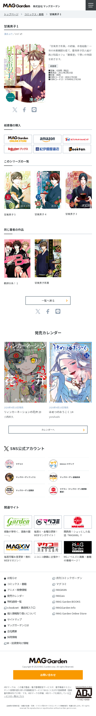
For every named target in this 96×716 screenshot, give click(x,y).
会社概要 (12, 631)
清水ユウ (8, 33)
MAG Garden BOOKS (68, 601)
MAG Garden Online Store (71, 613)
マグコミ (61, 584)
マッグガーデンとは (18, 625)
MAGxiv (60, 596)
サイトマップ (14, 619)
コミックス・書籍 (34, 14)
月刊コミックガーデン (69, 578)
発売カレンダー (15, 596)
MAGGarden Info (66, 607)
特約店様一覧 (14, 601)
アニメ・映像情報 (16, 590)
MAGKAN (61, 590)
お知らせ (12, 578)
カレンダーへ (48, 429)
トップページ (11, 14)
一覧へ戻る (48, 300)
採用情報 (12, 637)
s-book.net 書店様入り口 (21, 607)
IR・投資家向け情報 (17, 643)
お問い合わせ (48, 675)
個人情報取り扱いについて (21, 613)
